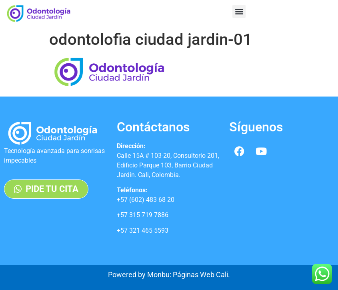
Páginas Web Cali (200, 274)
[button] (239, 11)
